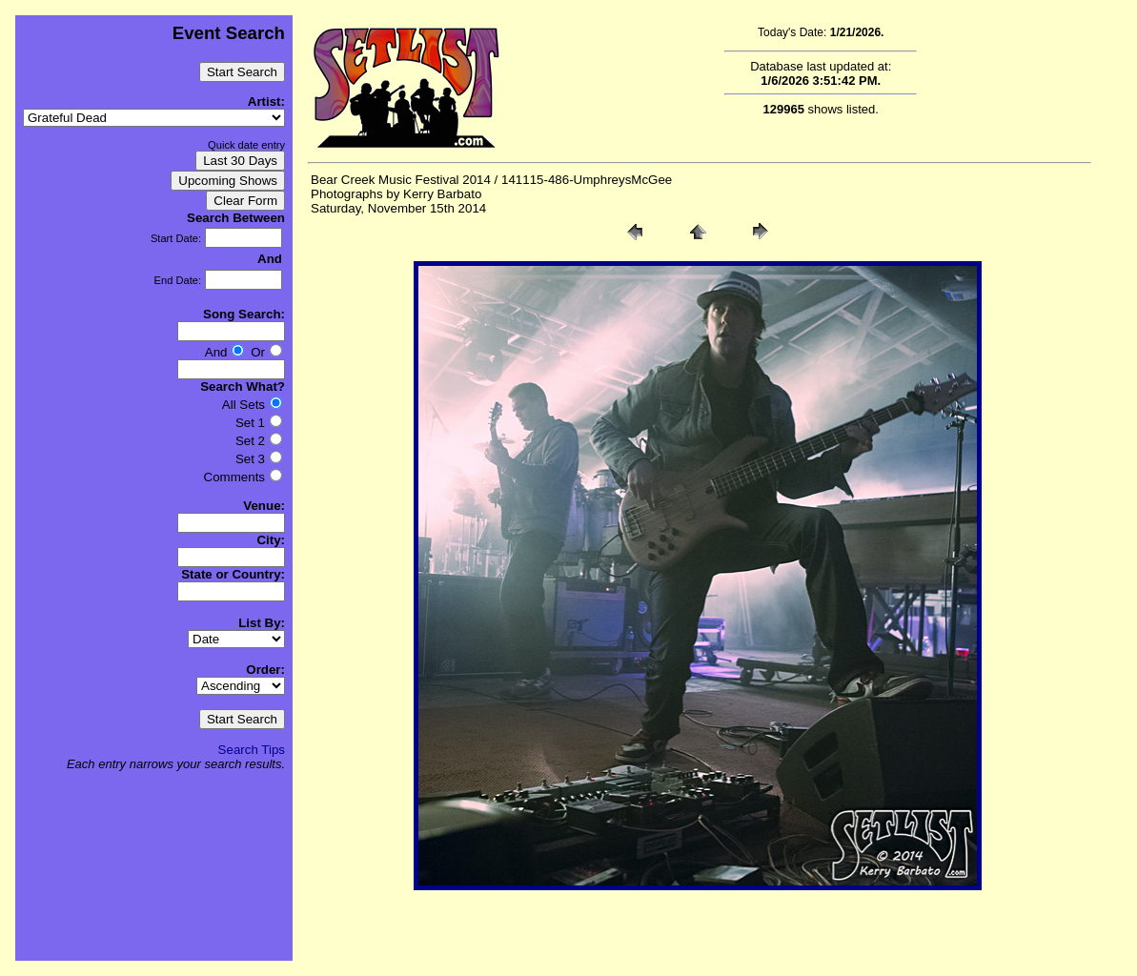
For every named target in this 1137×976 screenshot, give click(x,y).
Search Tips (251, 749)
